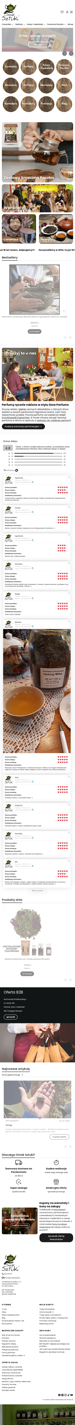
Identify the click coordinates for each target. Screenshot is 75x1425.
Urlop (4, 1312)
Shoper (69, 1400)
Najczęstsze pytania (10, 1347)
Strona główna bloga (12, 1075)
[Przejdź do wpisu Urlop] (37, 1099)
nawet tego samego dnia (56, 1172)
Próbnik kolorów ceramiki (12, 1376)
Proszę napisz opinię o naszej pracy (53, 1318)
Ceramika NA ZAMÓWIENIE (12, 1370)
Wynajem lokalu (8, 1390)
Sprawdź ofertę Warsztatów (56, 1238)
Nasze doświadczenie (10, 1315)
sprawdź (10, 1017)
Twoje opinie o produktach (50, 1315)
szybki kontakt (18, 1191)
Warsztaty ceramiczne (11, 1373)
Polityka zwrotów (8, 1341)
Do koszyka (34, 331)
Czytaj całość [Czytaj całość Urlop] (59, 1136)
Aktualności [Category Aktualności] (12, 1121)
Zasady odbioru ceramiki (12, 1367)
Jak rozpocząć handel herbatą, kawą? (54, 1349)
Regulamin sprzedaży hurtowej (51, 1352)
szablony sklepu (49, 1400)
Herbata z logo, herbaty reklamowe (16, 1381)
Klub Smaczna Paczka (11, 1335)
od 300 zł (19, 1175)
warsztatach (59, 1209)
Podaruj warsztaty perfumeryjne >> (23, 426)
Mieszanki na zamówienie (49, 1341)
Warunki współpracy (47, 1338)
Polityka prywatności (10, 1350)
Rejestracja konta (46, 1324)
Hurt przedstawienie (47, 1335)
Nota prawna (7, 1324)
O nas (4, 1309)
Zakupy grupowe (8, 1387)
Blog (3, 1318)
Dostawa (5, 1338)
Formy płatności (8, 1352)
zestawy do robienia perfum (53, 420)
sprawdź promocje (56, 1191)
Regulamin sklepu (9, 1344)
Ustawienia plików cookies (12, 1355)
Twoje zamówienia (47, 1309)
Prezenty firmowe (9, 1384)
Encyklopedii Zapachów (16, 417)
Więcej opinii (37, 891)
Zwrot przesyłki (45, 1312)
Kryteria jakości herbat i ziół (13, 1321)
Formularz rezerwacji (47, 1321)
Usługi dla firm (7, 1378)
